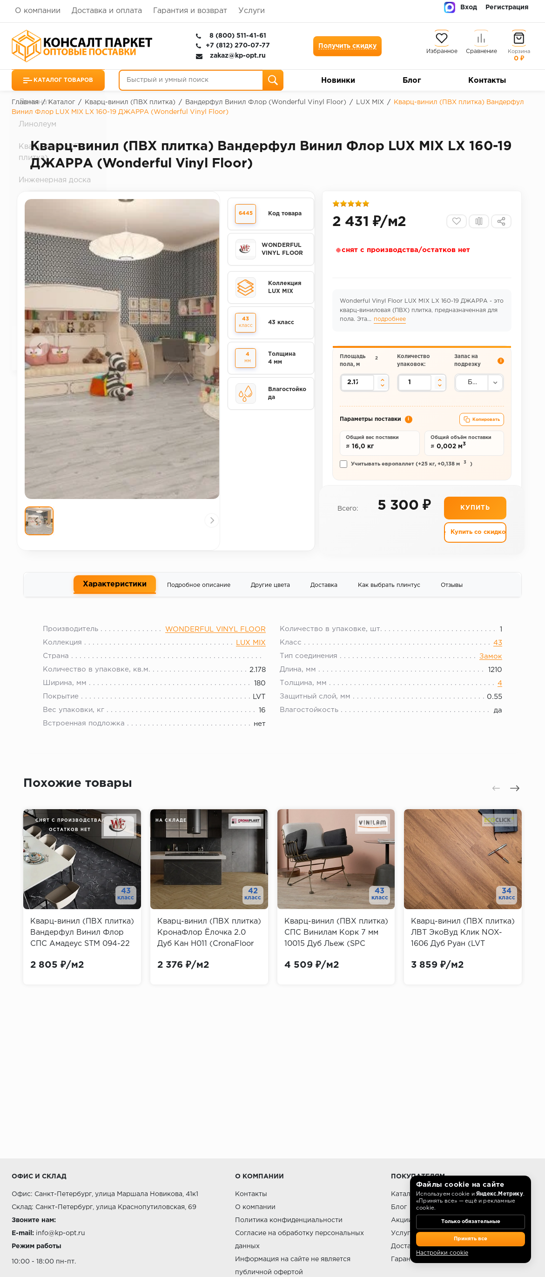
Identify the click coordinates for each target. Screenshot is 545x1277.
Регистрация (507, 7)
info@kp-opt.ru (60, 1233)
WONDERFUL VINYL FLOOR (215, 641)
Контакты (487, 80)
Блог (412, 80)
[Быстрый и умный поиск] (201, 80)
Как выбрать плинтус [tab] (389, 593)
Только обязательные (470, 1223)
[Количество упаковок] (415, 387)
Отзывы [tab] (452, 593)
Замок (484, 668)
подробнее (402, 322)
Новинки (338, 80)
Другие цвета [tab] (270, 593)
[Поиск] (272, 80)
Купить (475, 516)
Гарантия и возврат (190, 10)
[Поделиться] (500, 224)
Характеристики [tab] (115, 592)
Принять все (470, 1239)
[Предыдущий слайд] (39, 348)
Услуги (251, 10)
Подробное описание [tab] (198, 593)
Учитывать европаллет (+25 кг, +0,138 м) (407, 471)
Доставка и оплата (107, 10)
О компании (38, 10)
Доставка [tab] (323, 593)
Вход (468, 7)
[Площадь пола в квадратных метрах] (358, 387)
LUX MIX (251, 655)
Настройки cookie (442, 1253)
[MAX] (449, 7)
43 (491, 655)
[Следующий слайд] (209, 348)
